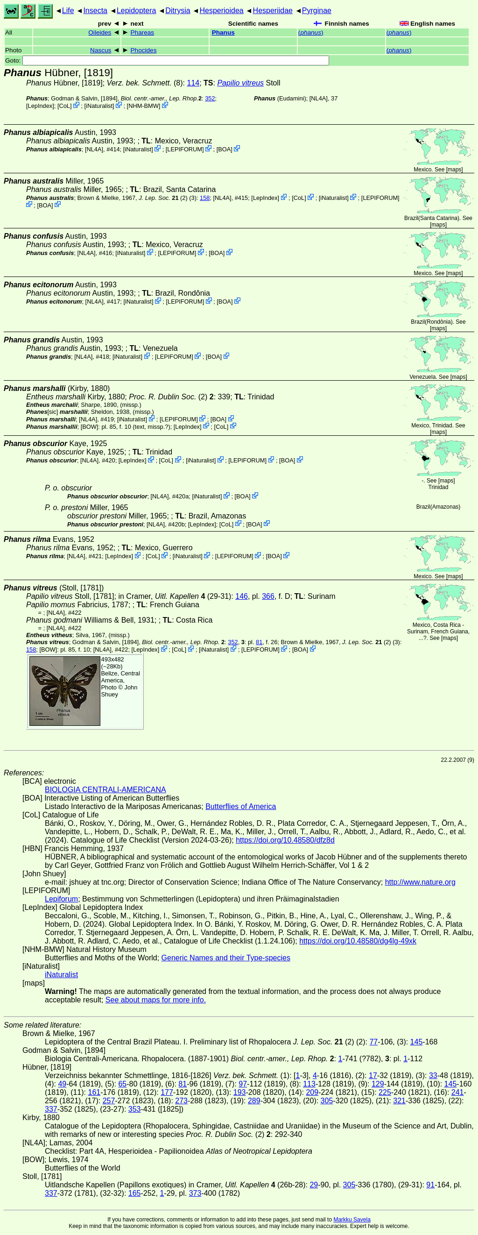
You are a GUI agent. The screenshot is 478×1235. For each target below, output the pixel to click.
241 (457, 1092)
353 (134, 1109)
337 (51, 1109)
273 (181, 1101)
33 (433, 1075)
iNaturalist (99, 105)
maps (454, 169)
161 (94, 1092)
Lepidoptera (136, 10)
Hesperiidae (273, 10)
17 (373, 1075)
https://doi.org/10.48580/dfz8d (285, 840)
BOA (224, 149)
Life (68, 10)
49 (62, 1084)
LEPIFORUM (184, 149)
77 (373, 1042)
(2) (163, 197)
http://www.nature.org (420, 882)
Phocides (144, 50)
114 (193, 83)
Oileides (99, 32)
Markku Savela (351, 1219)
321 (399, 1101)
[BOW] (89, 426)
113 (309, 1084)
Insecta (95, 10)
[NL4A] (318, 98)
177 (167, 1092)
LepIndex (40, 105)
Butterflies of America (240, 806)
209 (312, 1092)
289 (254, 1101)
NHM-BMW (143, 105)
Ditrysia (177, 10)
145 (416, 1042)
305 (327, 1101)
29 (313, 1185)
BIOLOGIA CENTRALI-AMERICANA (105, 790)
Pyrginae (316, 10)
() (310, 32)
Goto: (167, 60)
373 (195, 1193)
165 (134, 1193)
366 (268, 596)
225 (385, 1092)
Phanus (223, 32)
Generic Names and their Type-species (226, 958)
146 (241, 596)
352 (210, 98)
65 (122, 1084)
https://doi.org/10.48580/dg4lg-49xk (357, 941)
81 (259, 642)
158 (205, 197)
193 (239, 1092)
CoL (64, 105)
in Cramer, (161, 596)
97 (243, 1084)
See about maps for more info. (155, 1000)
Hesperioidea (221, 10)
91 (430, 1185)
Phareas (143, 32)
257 (109, 1101)
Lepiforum (61, 899)
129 (378, 1084)
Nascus (100, 50)
